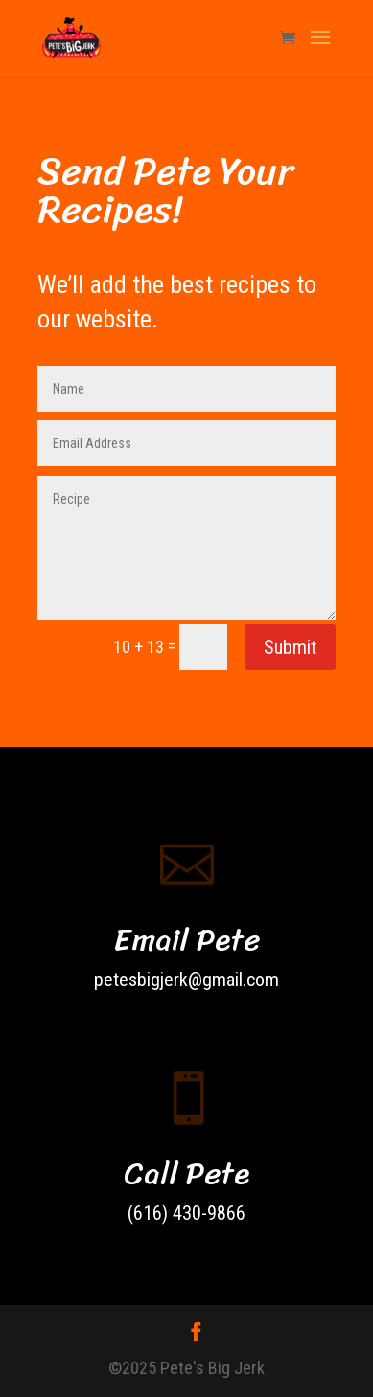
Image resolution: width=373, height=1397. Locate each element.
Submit (290, 647)
